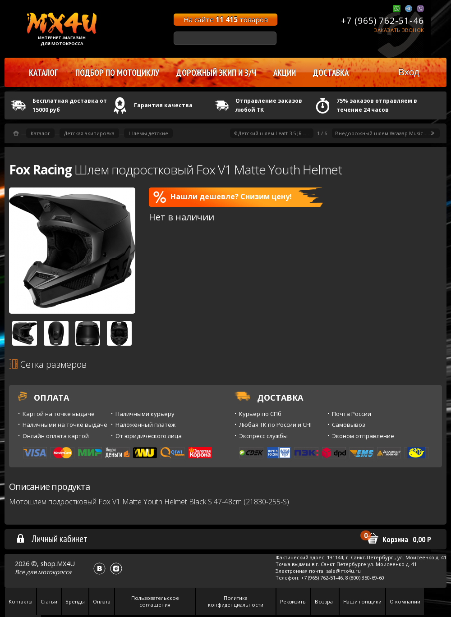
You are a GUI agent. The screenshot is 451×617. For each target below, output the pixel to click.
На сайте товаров (226, 19)
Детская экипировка (89, 133)
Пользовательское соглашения (155, 601)
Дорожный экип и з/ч (216, 72)
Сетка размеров (48, 364)
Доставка (331, 72)
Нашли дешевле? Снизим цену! (222, 197)
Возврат (325, 601)
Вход (408, 72)
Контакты (20, 601)
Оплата (101, 601)
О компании (405, 601)
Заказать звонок (399, 30)
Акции (284, 72)
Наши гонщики (362, 601)
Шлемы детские (148, 133)
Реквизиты (293, 601)
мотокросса (54, 572)
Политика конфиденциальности (235, 601)
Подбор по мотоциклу (117, 72)
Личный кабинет (51, 538)
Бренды (75, 601)
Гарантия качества (163, 105)
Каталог (40, 133)
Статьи (49, 601)
